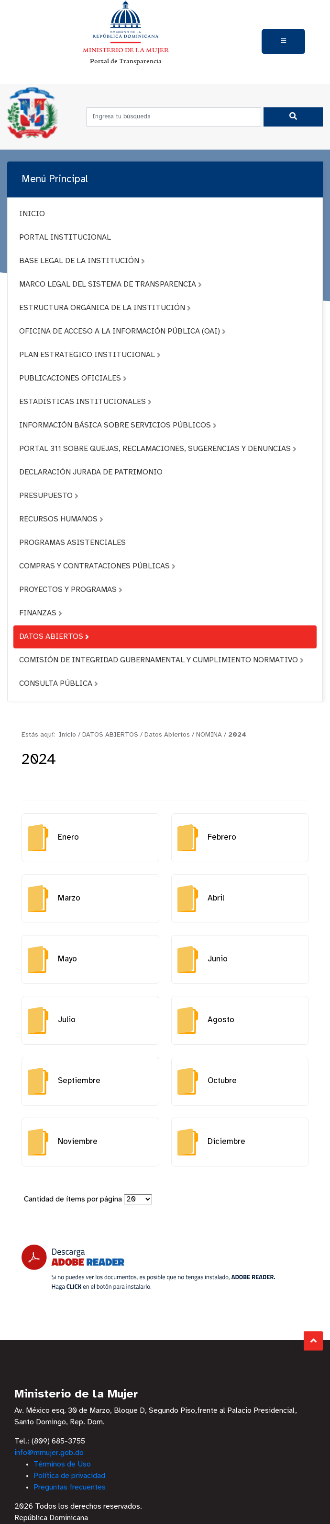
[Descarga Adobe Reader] (148, 1267)
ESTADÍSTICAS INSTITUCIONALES (85, 402)
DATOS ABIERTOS (54, 637)
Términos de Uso (62, 1464)
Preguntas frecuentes (69, 1487)
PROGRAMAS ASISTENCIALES (72, 543)
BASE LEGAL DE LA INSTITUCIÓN (82, 261)
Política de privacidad (69, 1476)
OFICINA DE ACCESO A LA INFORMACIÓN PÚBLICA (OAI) (122, 331)
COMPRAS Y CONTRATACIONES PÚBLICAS (97, 566)
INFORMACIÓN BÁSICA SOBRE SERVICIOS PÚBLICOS (118, 425)
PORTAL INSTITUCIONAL (65, 237)
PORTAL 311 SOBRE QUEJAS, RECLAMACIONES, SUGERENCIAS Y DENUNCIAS (158, 449)
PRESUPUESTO (48, 496)
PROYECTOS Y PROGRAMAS (70, 590)
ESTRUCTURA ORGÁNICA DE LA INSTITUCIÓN (105, 308)
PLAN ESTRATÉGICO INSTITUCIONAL (90, 355)
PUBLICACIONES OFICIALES (73, 378)
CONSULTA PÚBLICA (58, 684)
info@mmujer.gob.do (49, 1453)
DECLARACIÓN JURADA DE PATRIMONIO (91, 472)
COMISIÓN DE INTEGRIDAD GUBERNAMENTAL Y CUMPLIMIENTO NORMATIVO (161, 660)
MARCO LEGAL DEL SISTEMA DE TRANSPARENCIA (110, 284)
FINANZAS (40, 613)
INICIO (32, 214)
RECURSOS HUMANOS (61, 519)
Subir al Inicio (313, 1341)
